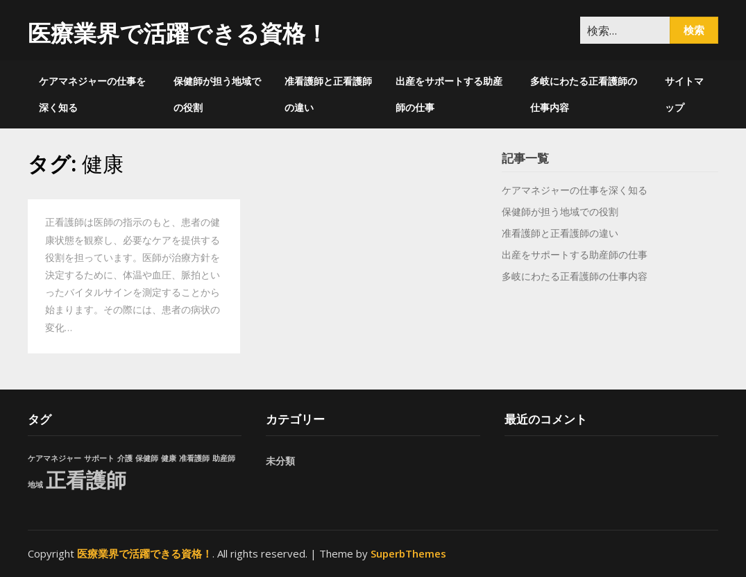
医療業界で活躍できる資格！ (178, 33)
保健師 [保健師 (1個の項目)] (146, 458)
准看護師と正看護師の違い (328, 94)
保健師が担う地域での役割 (217, 94)
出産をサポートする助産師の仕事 (449, 94)
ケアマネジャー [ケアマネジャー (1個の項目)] (54, 458)
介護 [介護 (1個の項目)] (125, 458)
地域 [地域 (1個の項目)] (35, 485)
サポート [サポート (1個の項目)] (99, 458)
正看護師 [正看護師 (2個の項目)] (86, 480)
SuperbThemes (408, 553)
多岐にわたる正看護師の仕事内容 (583, 94)
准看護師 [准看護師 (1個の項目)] (194, 458)
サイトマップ (684, 94)
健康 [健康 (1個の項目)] (168, 458)
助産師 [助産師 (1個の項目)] (223, 458)
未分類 (280, 460)
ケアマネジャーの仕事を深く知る (92, 94)
